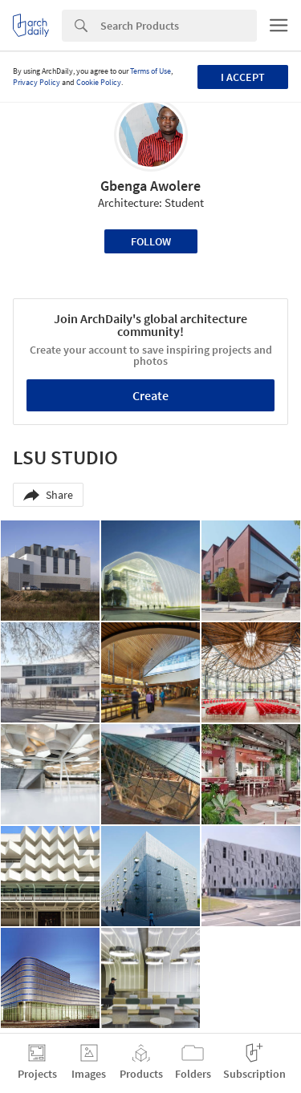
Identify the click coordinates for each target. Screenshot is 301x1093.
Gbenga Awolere (150, 185)
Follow (151, 241)
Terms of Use (150, 71)
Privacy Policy (36, 82)
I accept (243, 77)
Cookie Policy (98, 82)
